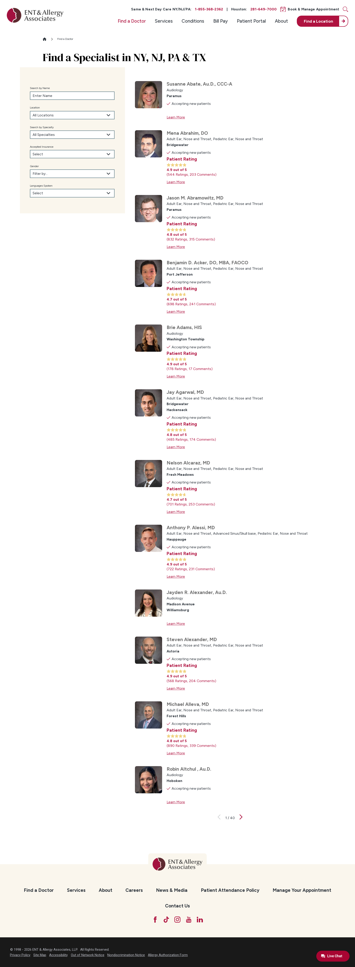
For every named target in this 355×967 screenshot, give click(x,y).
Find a (318, 21)
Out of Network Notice (87, 955)
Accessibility (58, 955)
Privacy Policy (20, 955)
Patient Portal (251, 21)
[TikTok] (166, 919)
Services (164, 21)
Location (35, 107)
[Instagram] (177, 919)
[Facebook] (155, 919)
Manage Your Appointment (302, 890)
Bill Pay (220, 21)
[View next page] (241, 817)
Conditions (193, 21)
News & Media (171, 890)
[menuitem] (132, 21)
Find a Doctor (132, 21)
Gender (34, 166)
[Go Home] (46, 39)
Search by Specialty (42, 127)
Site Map (39, 955)
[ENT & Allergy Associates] (35, 15)
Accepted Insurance (41, 146)
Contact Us (177, 906)
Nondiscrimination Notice (126, 955)
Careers (134, 890)
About (281, 21)
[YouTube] (189, 919)
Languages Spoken (41, 185)
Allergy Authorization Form (168, 955)
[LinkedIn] (200, 919)
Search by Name (40, 88)
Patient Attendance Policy (230, 890)
